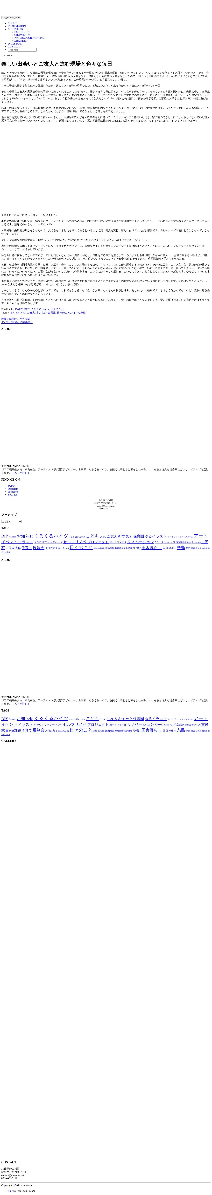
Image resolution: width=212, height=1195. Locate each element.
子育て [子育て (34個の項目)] (27, 548)
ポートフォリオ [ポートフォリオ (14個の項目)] (118, 542)
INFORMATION (17, 26)
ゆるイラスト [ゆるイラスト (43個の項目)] (156, 536)
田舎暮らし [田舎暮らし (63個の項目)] (151, 547)
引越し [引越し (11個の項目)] (59, 548)
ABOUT (12, 23)
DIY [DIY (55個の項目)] (4, 536)
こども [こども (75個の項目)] (92, 536)
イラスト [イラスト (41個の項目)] (25, 542)
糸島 (83, 312)
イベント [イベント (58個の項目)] (9, 542)
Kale (10, 1190)
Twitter (11, 485)
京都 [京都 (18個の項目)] (179, 542)
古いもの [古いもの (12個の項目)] (196, 542)
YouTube (12, 494)
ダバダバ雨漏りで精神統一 (17, 322)
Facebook (13, 491)
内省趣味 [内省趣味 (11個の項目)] (186, 542)
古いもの (41, 312)
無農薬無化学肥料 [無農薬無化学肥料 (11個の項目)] (123, 548)
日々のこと (57, 309)
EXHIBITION (21, 32)
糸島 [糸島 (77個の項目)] (181, 547)
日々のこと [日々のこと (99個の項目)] (81, 547)
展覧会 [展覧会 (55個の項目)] (38, 548)
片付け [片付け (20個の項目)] (137, 548)
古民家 (52, 312)
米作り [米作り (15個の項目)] (172, 548)
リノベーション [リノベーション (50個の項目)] (140, 542)
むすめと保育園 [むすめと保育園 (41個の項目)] (131, 536)
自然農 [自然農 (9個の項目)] (198, 548)
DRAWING (20, 40)
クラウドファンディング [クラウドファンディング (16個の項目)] (48, 542)
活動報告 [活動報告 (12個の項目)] (109, 548)
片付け (75, 312)
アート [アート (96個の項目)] (201, 535)
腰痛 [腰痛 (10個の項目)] (193, 548)
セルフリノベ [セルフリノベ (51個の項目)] (75, 542)
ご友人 (31, 312)
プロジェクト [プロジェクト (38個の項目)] (98, 542)
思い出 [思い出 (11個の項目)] (66, 548)
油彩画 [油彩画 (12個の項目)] (101, 548)
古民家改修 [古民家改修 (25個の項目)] (13, 548)
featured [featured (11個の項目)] (12, 536)
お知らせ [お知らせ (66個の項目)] (25, 536)
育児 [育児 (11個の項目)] (188, 548)
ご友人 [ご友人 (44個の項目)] (112, 536)
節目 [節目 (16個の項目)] (165, 548)
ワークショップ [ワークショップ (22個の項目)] (165, 542)
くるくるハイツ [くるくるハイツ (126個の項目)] (51, 535)
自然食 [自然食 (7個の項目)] (204, 548)
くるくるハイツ (40, 309)
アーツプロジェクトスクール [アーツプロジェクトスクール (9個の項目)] (180, 537)
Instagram (13, 488)
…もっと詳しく (21, 472)
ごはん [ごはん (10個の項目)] (103, 537)
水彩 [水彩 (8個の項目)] (95, 548)
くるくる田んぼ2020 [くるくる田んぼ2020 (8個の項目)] (77, 537)
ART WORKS (15, 29)
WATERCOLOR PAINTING (29, 37)
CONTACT (14, 46)
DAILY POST (15, 43)
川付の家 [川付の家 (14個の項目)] (50, 548)
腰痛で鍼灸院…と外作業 (15, 319)
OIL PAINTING (22, 34)
